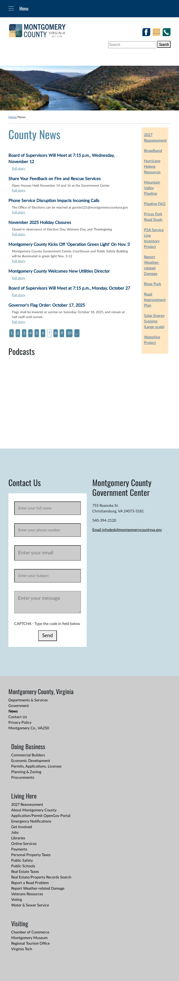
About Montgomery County (34, 810)
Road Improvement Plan (155, 299)
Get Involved (21, 827)
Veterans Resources (27, 894)
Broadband (153, 151)
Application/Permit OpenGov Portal (40, 816)
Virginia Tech (21, 949)
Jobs (15, 832)
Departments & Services (28, 700)
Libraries (18, 838)
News (13, 711)
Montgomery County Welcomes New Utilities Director (59, 271)
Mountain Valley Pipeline (152, 188)
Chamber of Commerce (30, 932)
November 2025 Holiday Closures (39, 223)
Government (18, 706)
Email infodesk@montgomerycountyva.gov (127, 530)
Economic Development (30, 761)
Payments (19, 849)
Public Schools (23, 866)
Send (47, 635)
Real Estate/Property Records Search (41, 877)
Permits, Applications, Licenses (36, 766)
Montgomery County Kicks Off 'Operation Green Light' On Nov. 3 (69, 245)
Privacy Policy (19, 722)
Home (12, 117)
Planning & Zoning (26, 772)
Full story (18, 168)
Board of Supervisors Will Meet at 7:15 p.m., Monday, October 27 (69, 288)
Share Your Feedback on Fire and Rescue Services (54, 179)
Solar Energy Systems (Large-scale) (154, 321)
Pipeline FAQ (154, 204)
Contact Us (17, 717)
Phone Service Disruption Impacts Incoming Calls (53, 201)
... (77, 333)
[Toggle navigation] (11, 8)
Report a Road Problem (30, 883)
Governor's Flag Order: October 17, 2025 (46, 305)
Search (164, 44)
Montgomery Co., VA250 (28, 728)
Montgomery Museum (29, 938)
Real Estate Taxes (25, 872)
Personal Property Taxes (31, 855)
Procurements (22, 777)
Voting (16, 900)
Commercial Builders (28, 755)
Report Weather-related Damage (37, 888)
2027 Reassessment (27, 804)
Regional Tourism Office (30, 943)
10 (69, 333)
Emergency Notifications (31, 821)
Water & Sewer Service (30, 905)
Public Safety (22, 860)
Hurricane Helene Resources (152, 166)
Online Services (24, 844)
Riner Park (152, 284)
